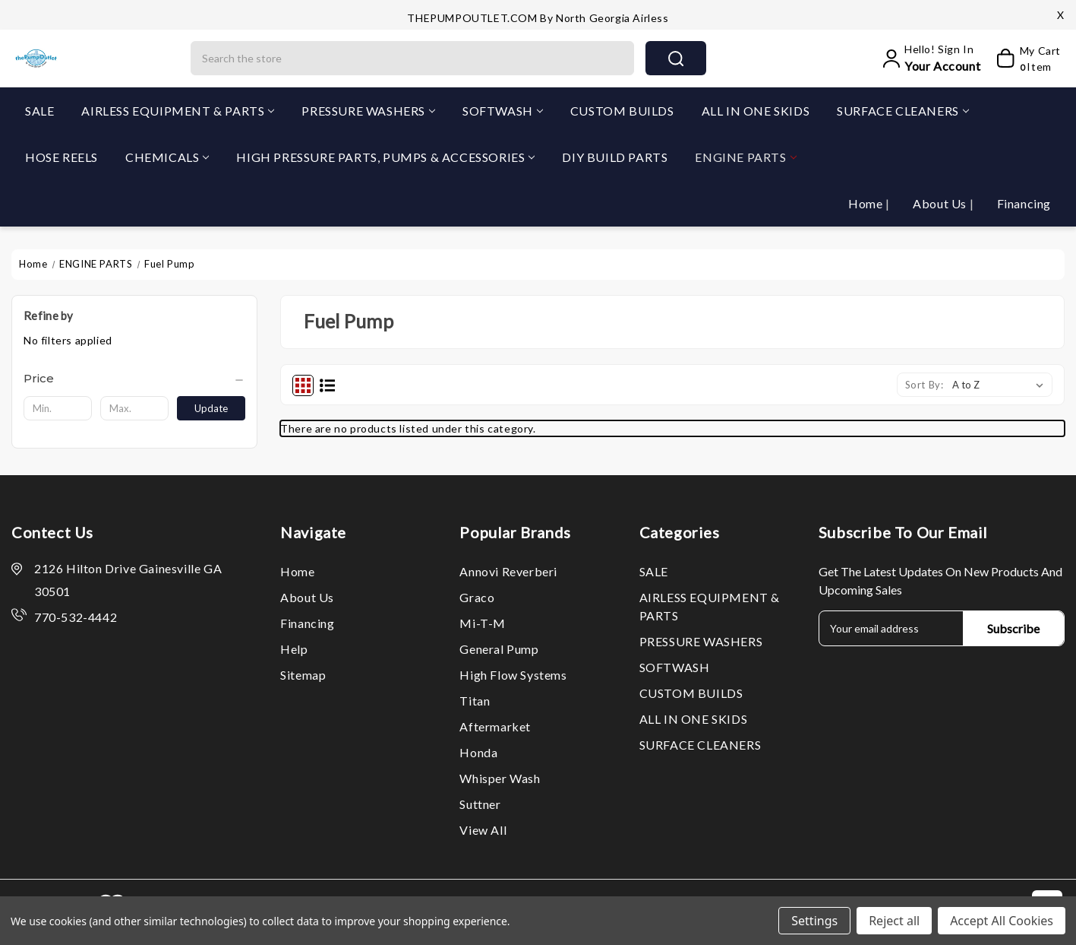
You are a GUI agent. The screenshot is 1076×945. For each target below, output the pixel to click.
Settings (814, 920)
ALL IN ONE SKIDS (756, 110)
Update (211, 408)
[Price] (134, 378)
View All (482, 830)
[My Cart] (1024, 59)
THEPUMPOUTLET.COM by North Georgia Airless (537, 17)
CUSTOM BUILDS (622, 110)
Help (294, 649)
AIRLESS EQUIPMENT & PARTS (177, 110)
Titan (474, 700)
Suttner (479, 804)
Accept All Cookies (1001, 920)
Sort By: (924, 385)
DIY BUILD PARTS (614, 157)
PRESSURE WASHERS (368, 110)
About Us (941, 203)
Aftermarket (495, 726)
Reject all (894, 920)
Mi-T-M (482, 623)
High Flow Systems (512, 675)
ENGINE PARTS (745, 157)
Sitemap (303, 675)
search (675, 58)
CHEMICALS (167, 157)
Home (866, 203)
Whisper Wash (499, 778)
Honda (478, 752)
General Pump (498, 649)
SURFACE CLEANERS (903, 110)
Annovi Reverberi (508, 571)
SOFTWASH (502, 110)
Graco (476, 597)
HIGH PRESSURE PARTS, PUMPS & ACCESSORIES (385, 157)
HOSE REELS (61, 157)
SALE (39, 110)
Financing (1024, 203)
